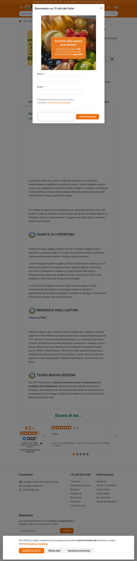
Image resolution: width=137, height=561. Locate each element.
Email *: (40, 87)
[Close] (101, 8)
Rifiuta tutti (54, 551)
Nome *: (41, 74)
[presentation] (56, 116)
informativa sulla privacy (59, 102)
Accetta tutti (31, 551)
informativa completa (35, 544)
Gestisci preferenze (79, 551)
